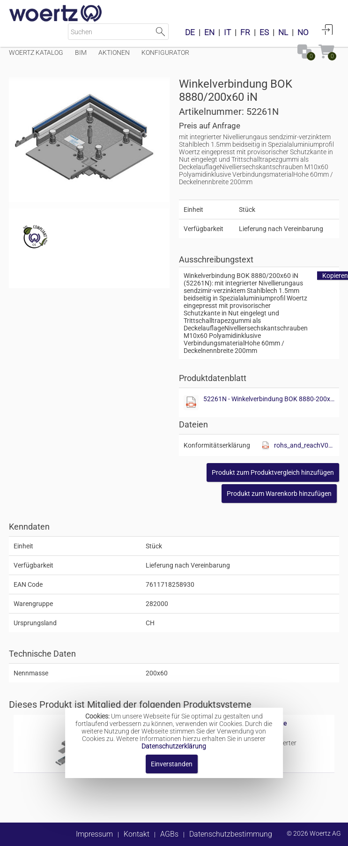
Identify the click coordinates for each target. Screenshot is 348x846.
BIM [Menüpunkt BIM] (81, 52)
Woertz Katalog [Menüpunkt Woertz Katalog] (36, 52)
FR (245, 32)
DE (190, 32)
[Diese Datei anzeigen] (191, 402)
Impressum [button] (94, 834)
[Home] (56, 14)
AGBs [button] (169, 834)
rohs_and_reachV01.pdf (304, 445)
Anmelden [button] (327, 29)
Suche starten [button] (160, 31)
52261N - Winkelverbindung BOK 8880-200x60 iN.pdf (270, 399)
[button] (273, 472)
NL (283, 32)
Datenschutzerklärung (173, 746)
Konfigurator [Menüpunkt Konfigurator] (165, 52)
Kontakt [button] (136, 834)
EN (209, 32)
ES (264, 32)
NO (303, 32)
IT (227, 32)
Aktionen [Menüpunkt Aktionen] (114, 52)
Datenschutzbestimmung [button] (230, 834)
